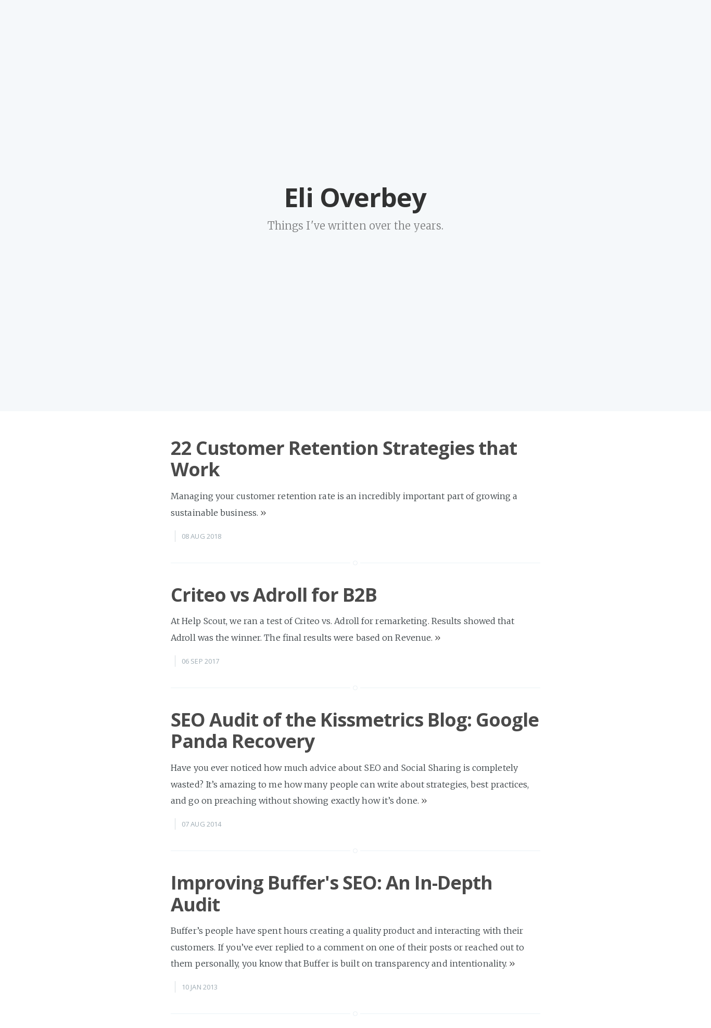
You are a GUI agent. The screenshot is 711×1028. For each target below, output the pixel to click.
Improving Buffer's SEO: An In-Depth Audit (331, 893)
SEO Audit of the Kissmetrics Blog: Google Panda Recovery (355, 730)
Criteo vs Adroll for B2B (274, 594)
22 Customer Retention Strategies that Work (344, 458)
